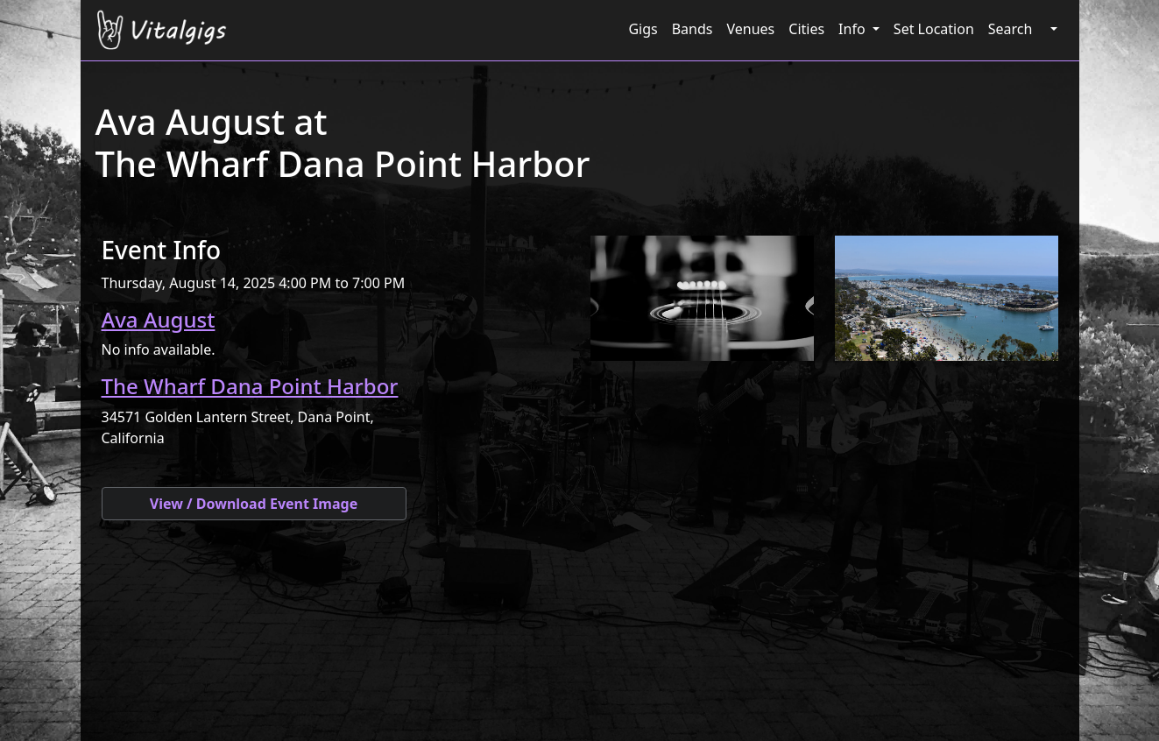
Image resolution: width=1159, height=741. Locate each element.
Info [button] (853, 29)
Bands (692, 29)
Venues (750, 29)
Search (1010, 29)
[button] (1051, 28)
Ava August (159, 319)
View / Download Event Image (253, 503)
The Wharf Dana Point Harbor (250, 385)
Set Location (934, 29)
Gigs (642, 29)
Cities (806, 29)
